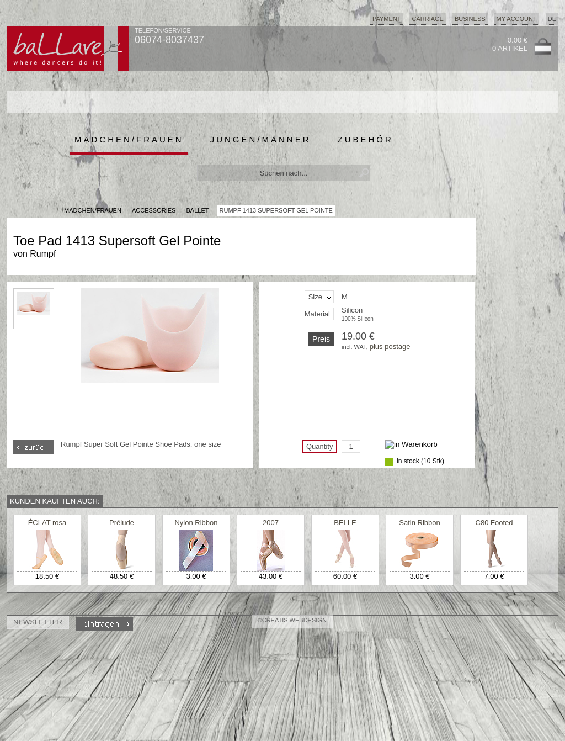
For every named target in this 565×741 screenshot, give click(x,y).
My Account (517, 18)
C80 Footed (494, 522)
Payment (386, 18)
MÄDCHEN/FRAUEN (92, 210)
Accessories (153, 210)
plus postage (390, 346)
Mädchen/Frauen (129, 139)
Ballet (197, 210)
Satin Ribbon (419, 522)
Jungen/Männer (260, 139)
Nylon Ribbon (195, 522)
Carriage (427, 18)
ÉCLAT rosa (47, 522)
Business (470, 18)
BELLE (345, 522)
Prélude (121, 522)
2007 (271, 522)
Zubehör (365, 139)
